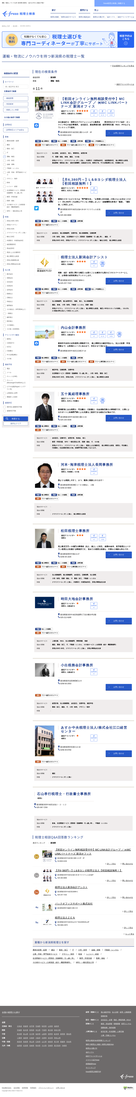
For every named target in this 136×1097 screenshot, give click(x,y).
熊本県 (38, 1046)
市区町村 (9, 104)
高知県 (68, 1042)
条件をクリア (15, 424)
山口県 (44, 1042)
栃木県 (25, 1030)
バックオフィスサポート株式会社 (74, 903)
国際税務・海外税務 (108, 1028)
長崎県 (31, 1046)
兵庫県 (44, 1038)
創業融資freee (91, 1064)
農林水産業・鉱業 (40, 950)
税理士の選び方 (99, 17)
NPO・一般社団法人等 (85, 962)
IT (73, 950)
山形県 (50, 1026)
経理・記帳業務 (125, 1012)
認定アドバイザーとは (126, 17)
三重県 (19, 1038)
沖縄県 (64, 1046)
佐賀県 (25, 1046)
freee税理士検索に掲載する (114, 3)
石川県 (31, 1034)
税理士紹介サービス (68, 17)
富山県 (25, 1034)
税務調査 (117, 1024)
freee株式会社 (6, 1088)
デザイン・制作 (68, 954)
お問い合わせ (118, 133)
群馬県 (31, 1030)
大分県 (44, 1046)
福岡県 (19, 1046)
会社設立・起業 (106, 1020)
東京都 (50, 1030)
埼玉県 (38, 1030)
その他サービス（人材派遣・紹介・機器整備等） (52, 962)
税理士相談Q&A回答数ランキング (98, 1040)
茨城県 (19, 1030)
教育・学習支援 (85, 958)
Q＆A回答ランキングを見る (123, 66)
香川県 (56, 1042)
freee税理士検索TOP (93, 1072)
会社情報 (17, 1088)
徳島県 (50, 1042)
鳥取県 (19, 1042)
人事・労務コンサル (108, 1035)
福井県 (38, 1034)
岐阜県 (56, 1034)
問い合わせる (127, 864)
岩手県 (31, 1026)
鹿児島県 (57, 1046)
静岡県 (62, 1034)
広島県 (38, 1042)
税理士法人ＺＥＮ (65, 917)
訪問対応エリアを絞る (15, 130)
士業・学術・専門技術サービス (45, 954)
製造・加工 (63, 950)
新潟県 (15, 26)
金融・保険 (95, 950)
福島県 (56, 1026)
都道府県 (9, 98)
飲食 (80, 954)
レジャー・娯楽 (92, 954)
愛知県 (68, 1034)
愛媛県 (62, 1042)
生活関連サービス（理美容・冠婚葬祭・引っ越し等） (54, 958)
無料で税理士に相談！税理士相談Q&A (100, 1044)
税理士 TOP (6, 26)
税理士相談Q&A (84, 17)
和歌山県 (57, 1038)
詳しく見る (111, 864)
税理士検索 (54, 17)
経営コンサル (126, 1024)
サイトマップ (91, 1068)
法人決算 (115, 1012)
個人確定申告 (106, 1012)
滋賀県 (25, 1038)
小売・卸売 (82, 950)
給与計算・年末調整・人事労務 (112, 1031)
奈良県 (50, 1038)
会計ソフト (111, 17)
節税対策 (104, 1016)
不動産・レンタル (112, 950)
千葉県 (44, 1030)
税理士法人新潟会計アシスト (71, 887)
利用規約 (33, 1088)
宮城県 (38, 1026)
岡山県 (31, 1042)
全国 (3, 1022)
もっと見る (129, 934)
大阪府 (38, 1038)
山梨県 (44, 1034)
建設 (53, 950)
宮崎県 (50, 1046)
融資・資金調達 (106, 1024)
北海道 (19, 1026)
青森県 (25, 1026)
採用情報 (25, 1088)
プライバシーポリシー (46, 1088)
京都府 (31, 1038)
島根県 (25, 1042)
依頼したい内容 (12, 110)
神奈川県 (57, 1030)
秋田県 (44, 1026)
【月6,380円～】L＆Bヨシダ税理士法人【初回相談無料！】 (88, 870)
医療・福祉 (100, 958)
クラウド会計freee (92, 1060)
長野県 (50, 1034)
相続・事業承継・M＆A (122, 1020)
